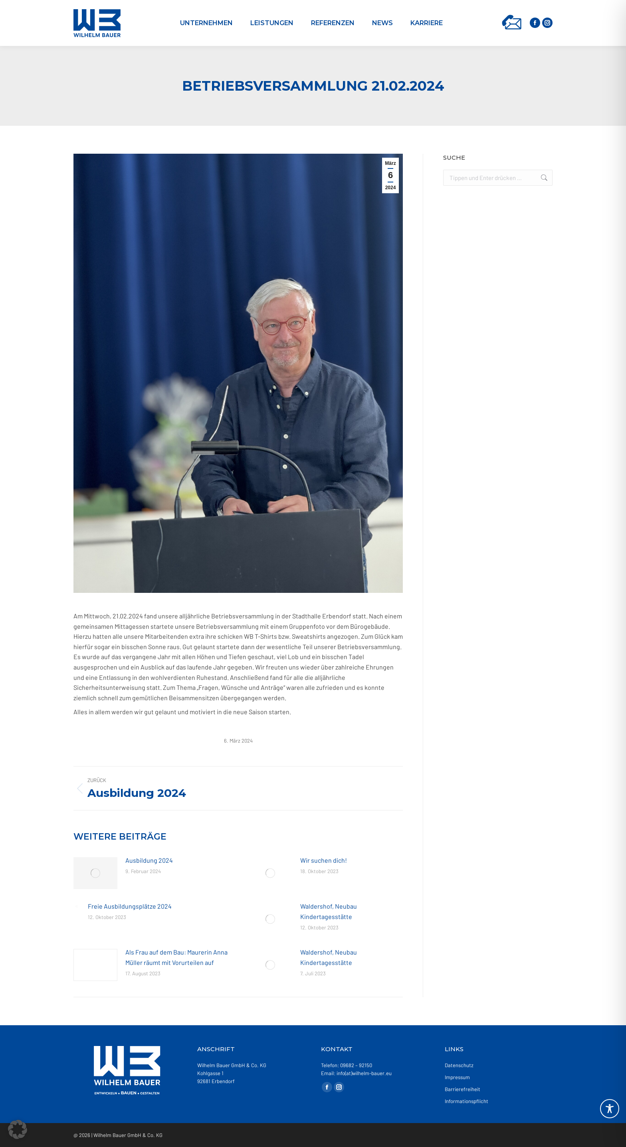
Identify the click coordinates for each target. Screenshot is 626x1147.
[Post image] (95, 873)
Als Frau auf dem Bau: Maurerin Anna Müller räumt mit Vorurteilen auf (176, 957)
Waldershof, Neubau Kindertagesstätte (328, 911)
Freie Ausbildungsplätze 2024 (130, 906)
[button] (17, 1129)
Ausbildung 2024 (149, 860)
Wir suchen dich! (323, 860)
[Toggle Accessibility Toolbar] (609, 1108)
